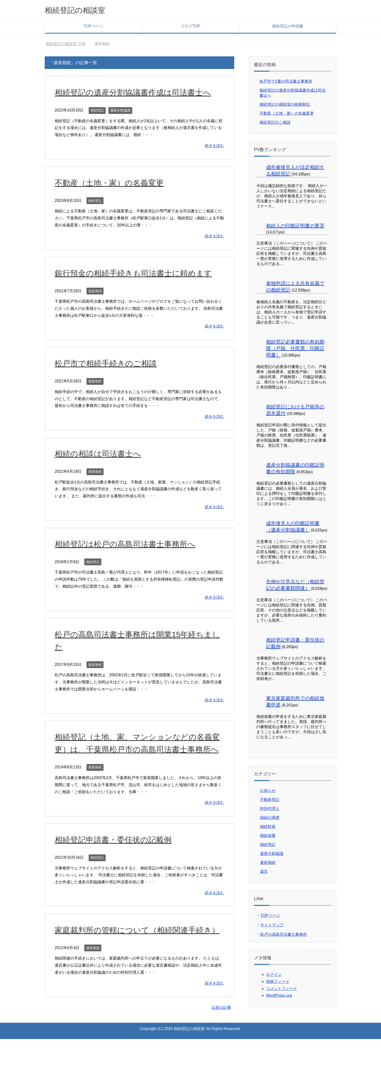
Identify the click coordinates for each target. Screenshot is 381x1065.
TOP (66, 45)
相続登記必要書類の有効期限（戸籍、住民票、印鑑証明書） (295, 349)
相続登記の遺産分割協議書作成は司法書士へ (138, 93)
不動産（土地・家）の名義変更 (113, 184)
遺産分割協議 (120, 111)
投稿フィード (277, 983)
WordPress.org (279, 997)
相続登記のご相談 (275, 123)
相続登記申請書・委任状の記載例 (117, 853)
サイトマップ (272, 926)
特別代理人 (269, 810)
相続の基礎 (269, 819)
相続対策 (268, 828)
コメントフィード (281, 990)
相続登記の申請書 (287, 27)
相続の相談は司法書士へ (100, 454)
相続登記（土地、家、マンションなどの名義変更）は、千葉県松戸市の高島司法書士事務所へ (138, 750)
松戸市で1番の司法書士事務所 (286, 82)
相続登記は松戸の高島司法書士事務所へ (129, 545)
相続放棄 (268, 837)
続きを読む (214, 147)
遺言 (264, 873)
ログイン (274, 976)
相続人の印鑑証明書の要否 (295, 227)
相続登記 (97, 111)
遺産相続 (95, 292)
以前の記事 (221, 1033)
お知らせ (268, 792)
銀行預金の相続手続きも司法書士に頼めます (138, 274)
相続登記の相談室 (80, 11)
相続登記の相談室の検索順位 (285, 105)
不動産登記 (269, 801)
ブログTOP (190, 27)
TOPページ (93, 27)
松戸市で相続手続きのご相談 (109, 364)
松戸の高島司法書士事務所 (283, 936)
